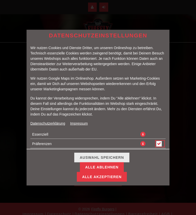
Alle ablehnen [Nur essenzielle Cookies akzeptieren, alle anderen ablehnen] (102, 167)
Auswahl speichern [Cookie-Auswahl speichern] (102, 157)
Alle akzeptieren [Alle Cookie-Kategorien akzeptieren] (102, 177)
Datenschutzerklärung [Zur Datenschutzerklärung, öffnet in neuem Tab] (47, 123)
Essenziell (40, 134)
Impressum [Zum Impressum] (79, 123)
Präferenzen (42, 143)
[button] (142, 134)
